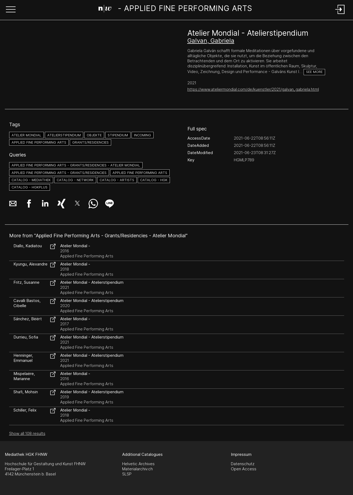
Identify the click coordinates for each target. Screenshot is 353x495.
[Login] (340, 14)
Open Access (243, 468)
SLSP (127, 473)
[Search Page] (175, 9)
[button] (10, 10)
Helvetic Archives (138, 463)
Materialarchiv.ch (137, 468)
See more (314, 72)
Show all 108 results (27, 433)
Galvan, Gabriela (210, 40)
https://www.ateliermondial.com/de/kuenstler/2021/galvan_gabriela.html (253, 89)
